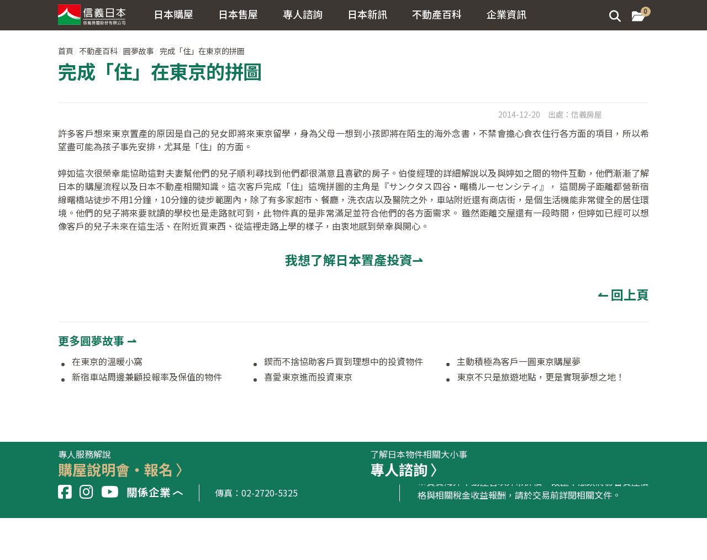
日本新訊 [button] (367, 14)
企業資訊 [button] (506, 14)
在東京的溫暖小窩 (107, 362)
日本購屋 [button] (173, 14)
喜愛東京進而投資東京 (308, 377)
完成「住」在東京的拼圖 (202, 50)
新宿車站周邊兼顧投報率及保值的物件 (147, 377)
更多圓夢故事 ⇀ (97, 340)
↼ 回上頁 (623, 294)
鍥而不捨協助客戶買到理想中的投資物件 (343, 362)
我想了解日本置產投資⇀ (354, 259)
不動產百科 (98, 50)
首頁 (65, 50)
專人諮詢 (303, 14)
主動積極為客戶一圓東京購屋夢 (519, 362)
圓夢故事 (138, 50)
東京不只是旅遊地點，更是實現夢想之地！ (541, 377)
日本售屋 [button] (238, 14)
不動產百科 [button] (437, 14)
